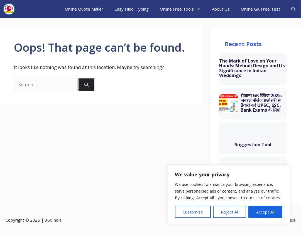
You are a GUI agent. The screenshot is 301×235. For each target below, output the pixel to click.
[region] (228, 194)
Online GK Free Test (260, 9)
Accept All (265, 212)
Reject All (230, 212)
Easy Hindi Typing (131, 9)
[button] (293, 9)
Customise (193, 212)
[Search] (86, 84)
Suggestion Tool (253, 144)
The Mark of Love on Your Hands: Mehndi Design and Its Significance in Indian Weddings (252, 68)
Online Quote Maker (84, 9)
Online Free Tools (183, 9)
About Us (221, 9)
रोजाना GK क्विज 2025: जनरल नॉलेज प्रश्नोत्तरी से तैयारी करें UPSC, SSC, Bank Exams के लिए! (261, 103)
